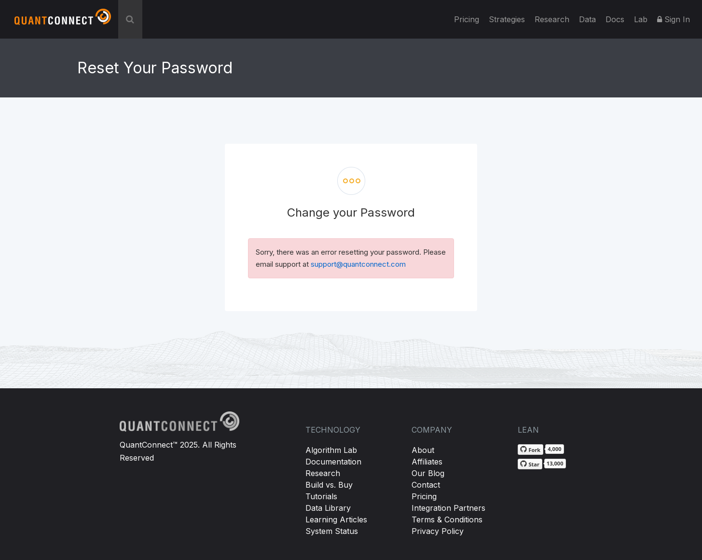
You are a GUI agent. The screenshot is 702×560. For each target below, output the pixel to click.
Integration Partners (448, 508)
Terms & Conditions (447, 519)
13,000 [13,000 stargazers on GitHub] (555, 463)
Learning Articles (336, 519)
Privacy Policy (438, 531)
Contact (426, 485)
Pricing (466, 19)
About (423, 450)
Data (587, 19)
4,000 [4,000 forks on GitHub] (554, 448)
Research (552, 19)
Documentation (333, 461)
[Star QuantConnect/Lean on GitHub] (530, 464)
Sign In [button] (673, 19)
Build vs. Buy (329, 485)
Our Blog (428, 473)
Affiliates (427, 461)
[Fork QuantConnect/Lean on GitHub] (531, 449)
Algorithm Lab (331, 450)
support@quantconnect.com (358, 264)
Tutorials (321, 496)
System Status (331, 531)
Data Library (328, 508)
